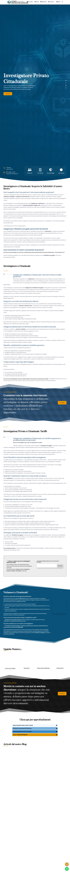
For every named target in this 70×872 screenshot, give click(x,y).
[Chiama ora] (67, 864)
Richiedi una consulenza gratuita (13, 619)
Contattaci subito (10, 548)
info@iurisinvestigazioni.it (12, 173)
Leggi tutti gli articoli (35, 867)
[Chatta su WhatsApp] (67, 869)
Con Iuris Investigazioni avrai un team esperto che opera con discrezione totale (26, 378)
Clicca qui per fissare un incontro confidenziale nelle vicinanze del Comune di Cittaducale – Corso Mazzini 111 (34, 252)
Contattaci (7, 93)
